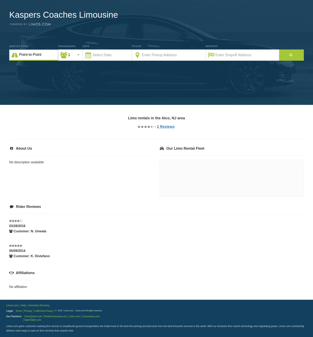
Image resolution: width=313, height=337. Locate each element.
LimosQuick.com (33, 316)
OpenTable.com (32, 319)
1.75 (142, 126)
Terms (18, 311)
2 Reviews (166, 127)
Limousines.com (91, 316)
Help (23, 305)
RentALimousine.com (55, 316)
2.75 (145, 126)
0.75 (138, 126)
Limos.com (12, 305)
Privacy (28, 311)
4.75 (151, 126)
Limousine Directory (38, 305)
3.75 (148, 126)
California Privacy (43, 311)
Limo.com (74, 316)
